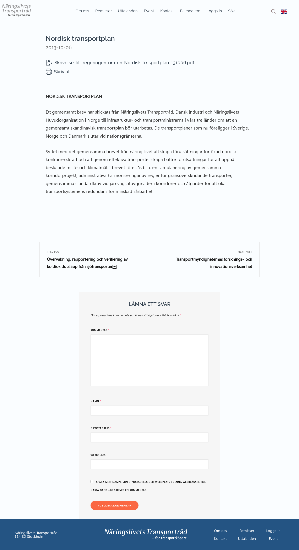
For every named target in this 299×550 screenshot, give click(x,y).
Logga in (214, 11)
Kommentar (100, 330)
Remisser (103, 11)
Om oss (82, 11)
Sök (231, 11)
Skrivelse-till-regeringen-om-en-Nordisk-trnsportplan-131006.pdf (124, 62)
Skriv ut (62, 71)
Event (149, 11)
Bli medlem (190, 11)
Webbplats (98, 455)
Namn (96, 401)
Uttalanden (128, 11)
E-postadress (101, 428)
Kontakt (167, 11)
